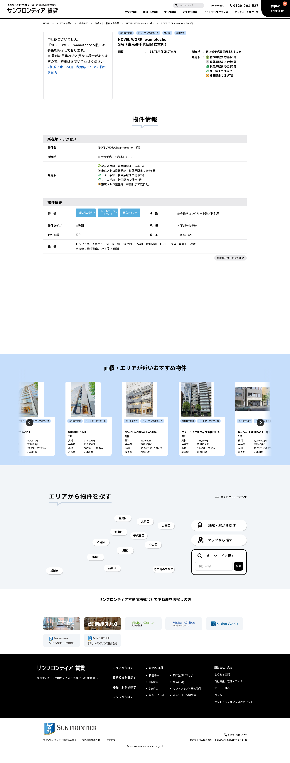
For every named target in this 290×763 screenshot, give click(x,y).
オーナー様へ (217, 5)
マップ (170, 12)
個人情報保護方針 (91, 750)
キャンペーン (247, 12)
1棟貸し (153, 699)
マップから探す (123, 707)
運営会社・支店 (223, 678)
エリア (130, 12)
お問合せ (111, 750)
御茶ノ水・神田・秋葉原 (107, 23)
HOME (46, 23)
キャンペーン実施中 (184, 706)
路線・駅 (150, 12)
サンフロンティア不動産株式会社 (59, 750)
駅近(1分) (178, 693)
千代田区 (83, 23)
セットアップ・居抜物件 (187, 699)
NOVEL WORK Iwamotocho (140, 23)
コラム (218, 706)
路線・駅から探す (124, 698)
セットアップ (216, 12)
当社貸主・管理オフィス (228, 692)
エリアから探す (64, 23)
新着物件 (154, 686)
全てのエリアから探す (234, 508)
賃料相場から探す (124, 688)
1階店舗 (153, 693)
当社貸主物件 (86, 212)
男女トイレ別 (130, 212)
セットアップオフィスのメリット (233, 713)
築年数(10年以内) (183, 686)
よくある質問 (222, 685)
